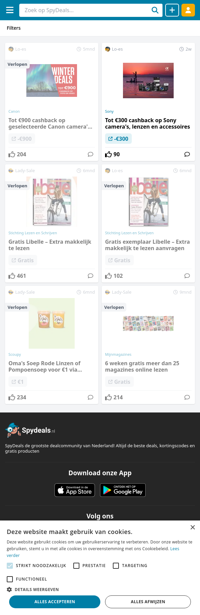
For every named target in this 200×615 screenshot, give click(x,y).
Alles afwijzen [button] (148, 602)
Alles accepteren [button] (54, 602)
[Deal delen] (172, 10)
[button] (100, 589)
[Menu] (9, 10)
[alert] (100, 567)
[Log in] (188, 10)
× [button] (192, 527)
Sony (109, 111)
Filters (14, 28)
